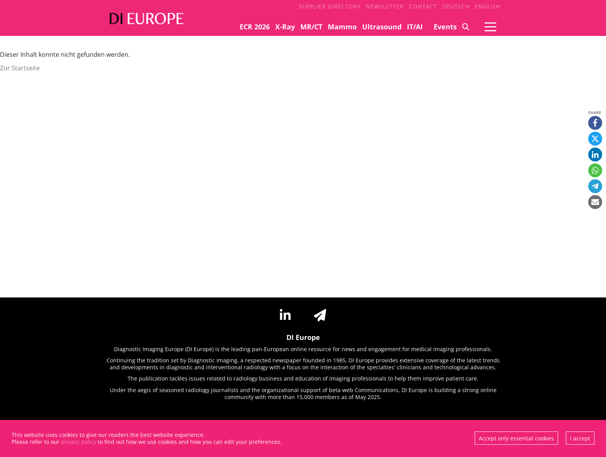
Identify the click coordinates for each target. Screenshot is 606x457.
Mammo (342, 26)
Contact (423, 6)
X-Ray (285, 26)
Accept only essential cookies (516, 438)
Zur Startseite (20, 68)
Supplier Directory (330, 6)
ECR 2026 (255, 26)
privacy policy (78, 441)
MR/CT (311, 26)
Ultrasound (382, 26)
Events (445, 26)
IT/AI (415, 26)
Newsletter (385, 6)
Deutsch (456, 6)
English (487, 6)
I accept (580, 438)
